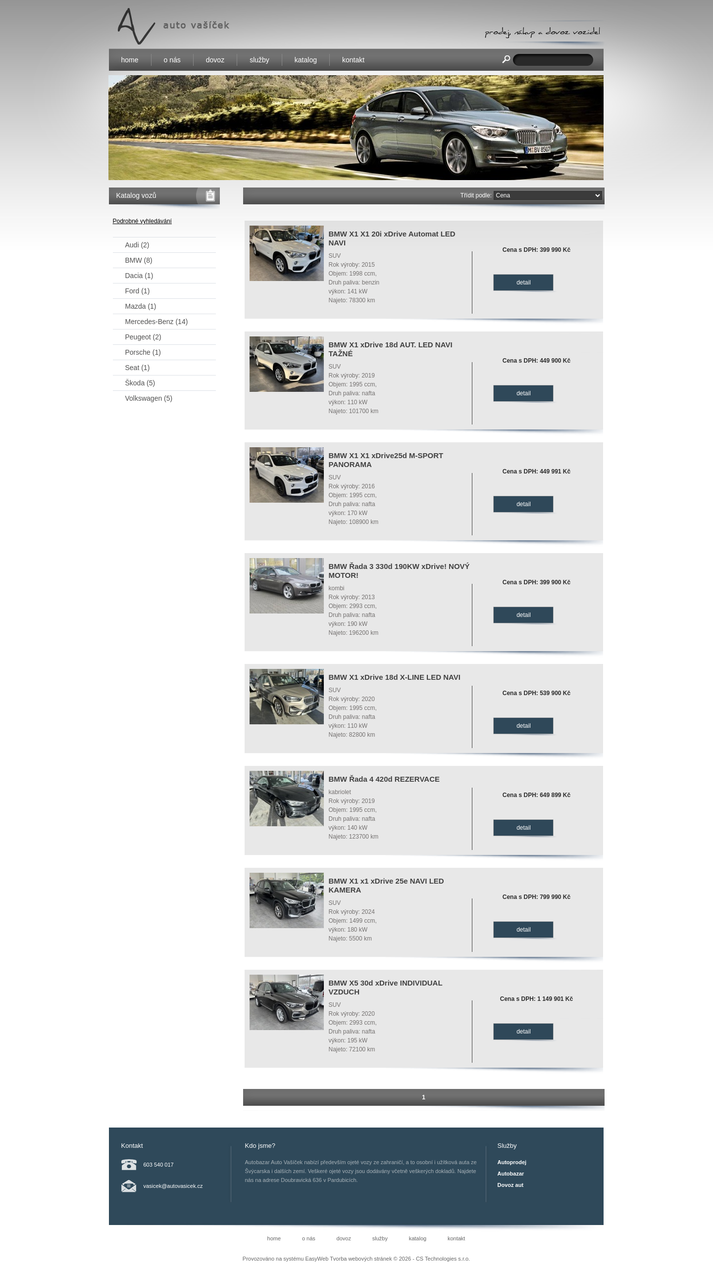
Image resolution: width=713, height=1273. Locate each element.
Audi (137, 245)
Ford (137, 291)
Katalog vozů (136, 195)
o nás (172, 60)
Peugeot (143, 337)
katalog (306, 60)
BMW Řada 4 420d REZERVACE (384, 779)
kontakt (353, 60)
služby (259, 60)
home (130, 60)
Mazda (140, 306)
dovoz (215, 60)
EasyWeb (316, 1259)
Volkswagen (149, 398)
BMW (139, 260)
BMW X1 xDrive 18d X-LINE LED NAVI (394, 677)
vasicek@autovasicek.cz (173, 1186)
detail (523, 282)
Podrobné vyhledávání (142, 221)
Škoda (140, 383)
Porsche (143, 352)
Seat (137, 368)
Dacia (139, 276)
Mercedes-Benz (156, 322)
